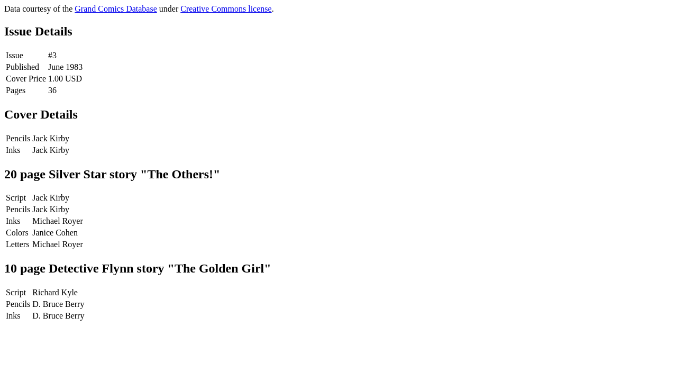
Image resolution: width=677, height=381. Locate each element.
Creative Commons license (225, 8)
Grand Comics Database (116, 8)
